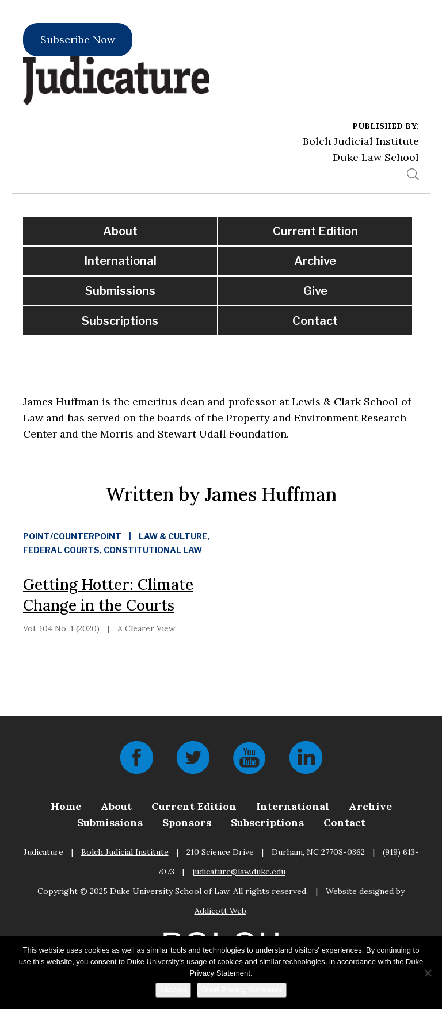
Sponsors (186, 822)
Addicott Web (220, 911)
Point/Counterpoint (72, 536)
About (120, 231)
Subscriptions (120, 321)
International (120, 261)
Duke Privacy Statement (241, 989)
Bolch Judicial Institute (361, 141)
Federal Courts (61, 550)
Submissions (120, 291)
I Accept (173, 989)
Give (315, 291)
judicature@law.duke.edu (238, 871)
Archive (315, 261)
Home (66, 806)
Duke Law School (376, 157)
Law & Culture (173, 536)
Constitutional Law (153, 550)
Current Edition (315, 231)
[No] (427, 973)
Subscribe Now (77, 39)
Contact (315, 321)
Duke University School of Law (169, 891)
